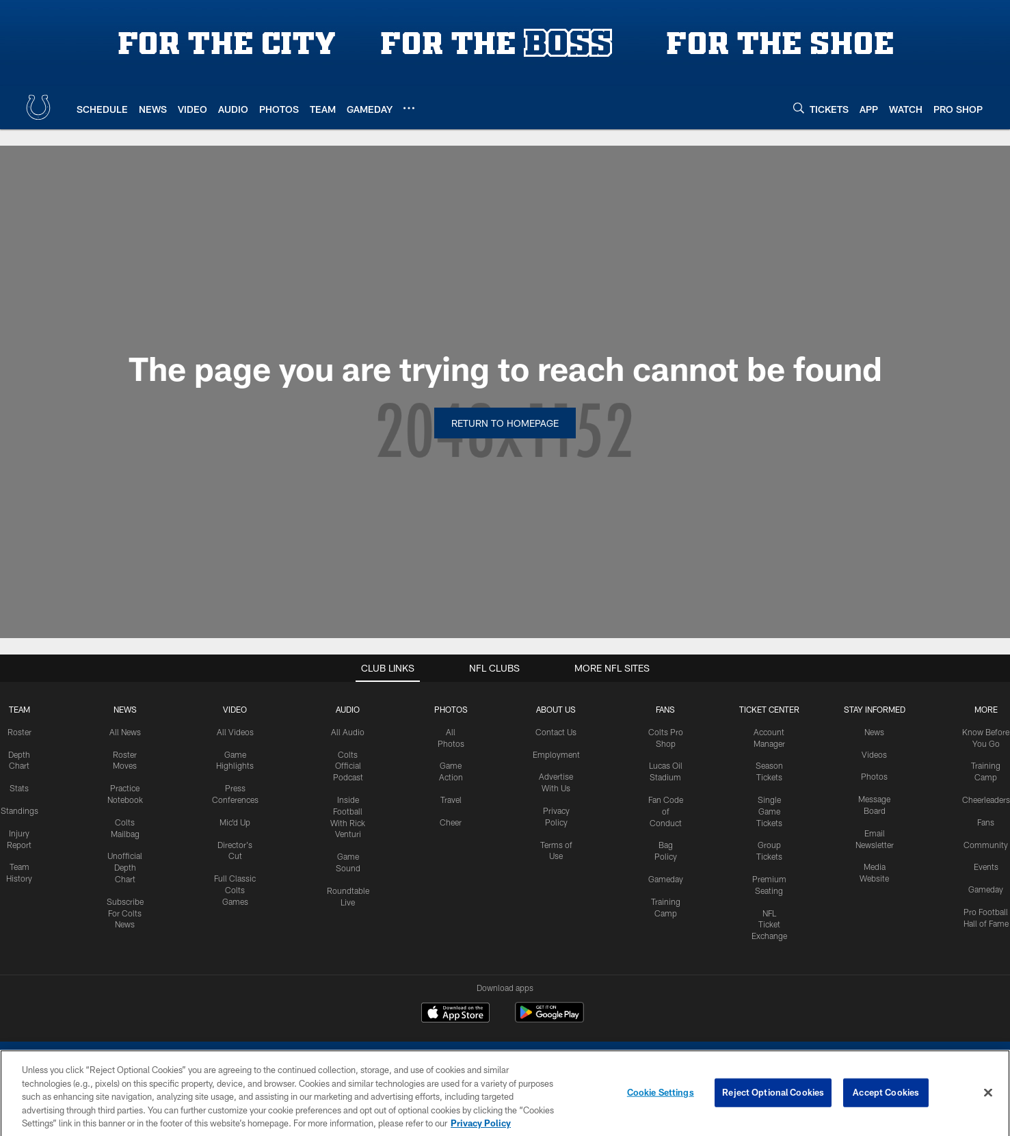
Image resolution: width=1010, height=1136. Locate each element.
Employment (556, 754)
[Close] (988, 1103)
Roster (19, 732)
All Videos (235, 732)
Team (19, 709)
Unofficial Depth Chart (124, 867)
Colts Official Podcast (348, 766)
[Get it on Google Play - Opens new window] (549, 1019)
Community (986, 844)
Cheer (451, 822)
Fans (985, 822)
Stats (19, 788)
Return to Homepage (505, 423)
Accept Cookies (886, 1102)
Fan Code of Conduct (665, 811)
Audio (348, 709)
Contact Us (555, 732)
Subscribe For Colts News (125, 913)
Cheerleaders (986, 799)
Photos (451, 709)
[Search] (798, 107)
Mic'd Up (235, 822)
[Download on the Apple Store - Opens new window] (455, 1014)
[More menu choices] (408, 108)
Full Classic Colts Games (235, 889)
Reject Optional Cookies (773, 1102)
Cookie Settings (660, 1102)
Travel (451, 799)
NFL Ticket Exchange (769, 924)
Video (235, 709)
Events (986, 866)
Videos (874, 754)
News (125, 709)
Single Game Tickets (769, 811)
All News (125, 732)
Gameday (665, 879)
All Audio (347, 732)
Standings (19, 810)
